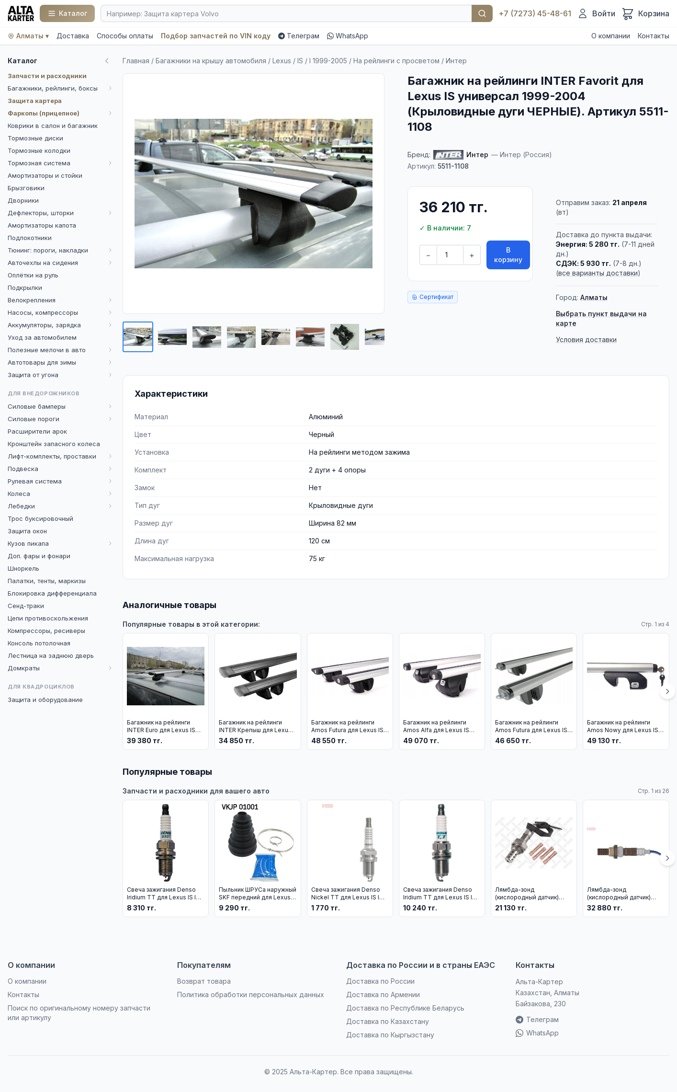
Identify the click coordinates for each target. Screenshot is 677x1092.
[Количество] (450, 255)
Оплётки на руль (33, 275)
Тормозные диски (35, 138)
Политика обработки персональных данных (250, 994)
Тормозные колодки (39, 150)
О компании (610, 36)
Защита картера (35, 100)
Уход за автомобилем (42, 337)
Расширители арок (37, 431)
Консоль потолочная (39, 643)
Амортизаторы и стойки (45, 175)
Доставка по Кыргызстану (390, 1035)
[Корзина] (645, 13)
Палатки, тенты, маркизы (47, 581)
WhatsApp (347, 36)
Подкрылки (25, 287)
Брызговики (26, 188)
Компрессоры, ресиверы (46, 630)
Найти (482, 13)
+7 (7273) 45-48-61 (534, 13)
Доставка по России (380, 981)
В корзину (508, 255)
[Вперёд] (667, 691)
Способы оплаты (125, 36)
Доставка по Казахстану (387, 1021)
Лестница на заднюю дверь (51, 655)
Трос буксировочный (40, 518)
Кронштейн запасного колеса (54, 444)
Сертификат (432, 296)
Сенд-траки (26, 605)
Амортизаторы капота (42, 225)
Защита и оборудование (45, 699)
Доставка (72, 36)
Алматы (594, 297)
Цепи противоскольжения (48, 618)
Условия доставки (586, 339)
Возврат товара (204, 981)
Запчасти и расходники (47, 76)
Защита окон (27, 531)
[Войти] (596, 13)
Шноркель (23, 568)
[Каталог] (67, 13)
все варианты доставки (598, 273)
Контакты (653, 36)
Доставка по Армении (383, 994)
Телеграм (298, 36)
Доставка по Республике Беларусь (405, 1008)
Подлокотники (30, 237)
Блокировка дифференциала (52, 593)
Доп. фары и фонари (39, 556)
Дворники (23, 200)
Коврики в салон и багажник (53, 125)
